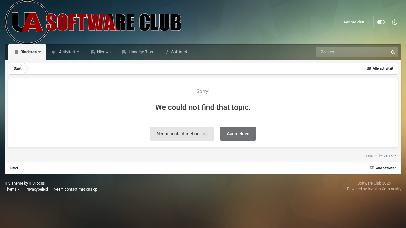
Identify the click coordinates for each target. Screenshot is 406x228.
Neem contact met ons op (182, 133)
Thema (12, 189)
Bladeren (28, 51)
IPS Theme (14, 183)
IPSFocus (37, 183)
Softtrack (179, 51)
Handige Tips (140, 51)
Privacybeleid (36, 189)
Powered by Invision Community (374, 189)
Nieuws (103, 51)
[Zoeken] (340, 52)
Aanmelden (356, 22)
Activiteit (67, 51)
